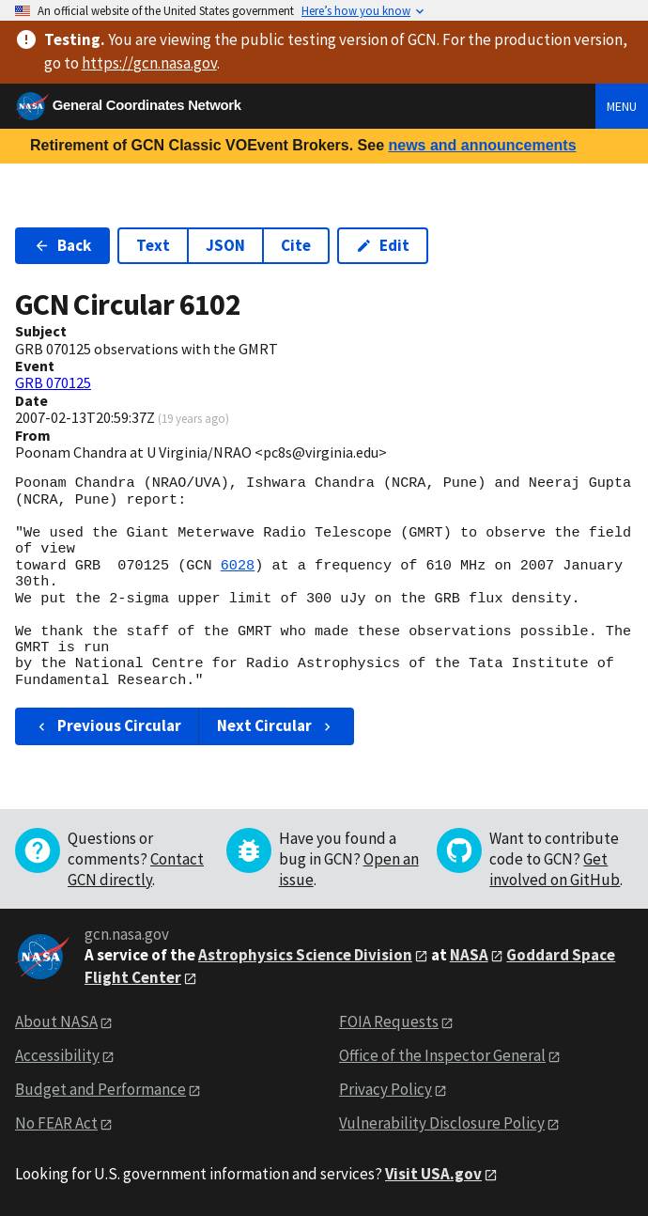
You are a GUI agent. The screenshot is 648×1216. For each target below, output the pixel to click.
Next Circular (276, 725)
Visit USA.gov (433, 1173)
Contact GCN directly (136, 869)
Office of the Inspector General (442, 1055)
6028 (238, 565)
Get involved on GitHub (554, 869)
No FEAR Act (56, 1123)
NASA (469, 954)
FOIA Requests (389, 1021)
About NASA (56, 1021)
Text (153, 245)
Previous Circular (107, 725)
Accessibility (57, 1055)
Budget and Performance (100, 1089)
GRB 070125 (53, 382)
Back (62, 245)
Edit (382, 245)
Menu (622, 106)
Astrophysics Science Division (305, 954)
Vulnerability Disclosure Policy (442, 1123)
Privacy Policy (385, 1089)
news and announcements (482, 145)
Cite (296, 245)
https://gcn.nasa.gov (149, 63)
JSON (225, 245)
